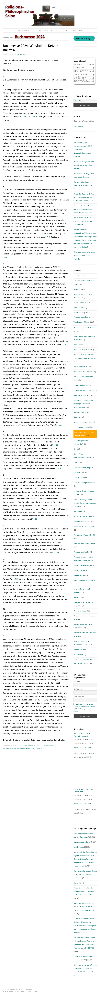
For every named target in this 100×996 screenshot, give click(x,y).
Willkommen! (23, 30)
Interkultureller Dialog (81, 427)
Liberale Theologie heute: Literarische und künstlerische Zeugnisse (84, 503)
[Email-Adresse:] (85, 101)
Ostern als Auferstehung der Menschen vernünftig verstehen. (84, 255)
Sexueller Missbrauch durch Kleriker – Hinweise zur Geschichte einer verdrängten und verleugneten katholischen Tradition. (84, 926)
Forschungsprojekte (46, 746)
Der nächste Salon (80, 367)
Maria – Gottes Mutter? (82, 517)
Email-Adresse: (78, 697)
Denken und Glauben (81, 350)
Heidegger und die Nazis (82, 422)
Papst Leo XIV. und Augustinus (85, 526)
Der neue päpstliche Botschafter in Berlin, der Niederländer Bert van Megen (84, 185)
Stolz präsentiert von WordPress (17, 989)
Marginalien (77, 511)
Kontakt (67, 30)
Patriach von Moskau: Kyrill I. (84, 535)
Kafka (75, 449)
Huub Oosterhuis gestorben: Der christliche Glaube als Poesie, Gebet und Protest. (84, 906)
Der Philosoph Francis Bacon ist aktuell (82, 734)
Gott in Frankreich (80, 412)
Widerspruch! (78, 655)
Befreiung (32, 746)
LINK (24, 116)
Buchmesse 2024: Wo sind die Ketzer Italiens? (30, 47)
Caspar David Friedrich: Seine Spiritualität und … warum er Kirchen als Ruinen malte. (84, 891)
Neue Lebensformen (81, 522)
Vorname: (76, 681)
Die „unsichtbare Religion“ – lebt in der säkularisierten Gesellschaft (84, 221)
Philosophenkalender (81, 552)
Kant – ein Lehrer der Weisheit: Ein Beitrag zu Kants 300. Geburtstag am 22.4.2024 (85, 968)
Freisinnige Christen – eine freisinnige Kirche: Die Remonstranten (83, 403)
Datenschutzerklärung (81, 842)
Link (59, 116)
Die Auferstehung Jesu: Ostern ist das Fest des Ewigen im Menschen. (85, 874)
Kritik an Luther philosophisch (84, 483)
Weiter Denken (79, 650)
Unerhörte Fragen (84, 39)
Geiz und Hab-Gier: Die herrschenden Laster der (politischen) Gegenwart (82, 209)
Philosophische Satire (81, 570)
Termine (76, 597)
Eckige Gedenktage (81, 385)
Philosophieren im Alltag (82, 565)
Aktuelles (48, 30)
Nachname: (77, 689)
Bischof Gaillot (78, 308)
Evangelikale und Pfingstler (83, 390)
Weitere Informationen (82, 747)
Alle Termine (78, 127)
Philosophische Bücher (82, 317)
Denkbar (76, 345)
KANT (75, 463)
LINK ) (61, 425)
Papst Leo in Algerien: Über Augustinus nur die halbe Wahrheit (83, 165)
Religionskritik (9, 749)
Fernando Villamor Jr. (30, 992)
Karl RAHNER (78, 473)
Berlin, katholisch (79, 303)
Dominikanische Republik (82, 372)
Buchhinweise (78, 313)
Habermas (77, 417)
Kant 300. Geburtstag (81, 468)
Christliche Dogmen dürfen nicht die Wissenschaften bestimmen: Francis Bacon (83, 197)
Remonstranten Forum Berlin (29, 749)
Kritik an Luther (79, 478)
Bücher (58, 30)
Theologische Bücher (81, 322)
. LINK (89, 757)
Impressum (77, 30)
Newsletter (36, 30)
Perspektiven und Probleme (84, 543)
